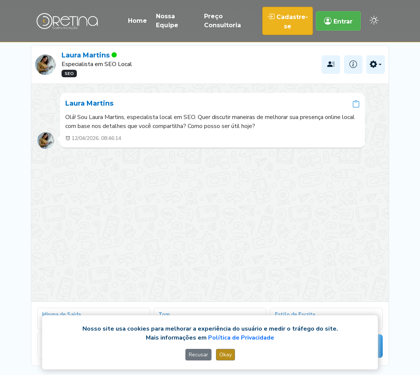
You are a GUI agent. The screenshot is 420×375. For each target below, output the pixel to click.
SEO (69, 73)
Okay (225, 354)
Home (137, 20)
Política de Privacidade (241, 338)
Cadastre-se (287, 21)
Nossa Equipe (167, 21)
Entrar (338, 20)
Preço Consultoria (222, 21)
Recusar (198, 354)
